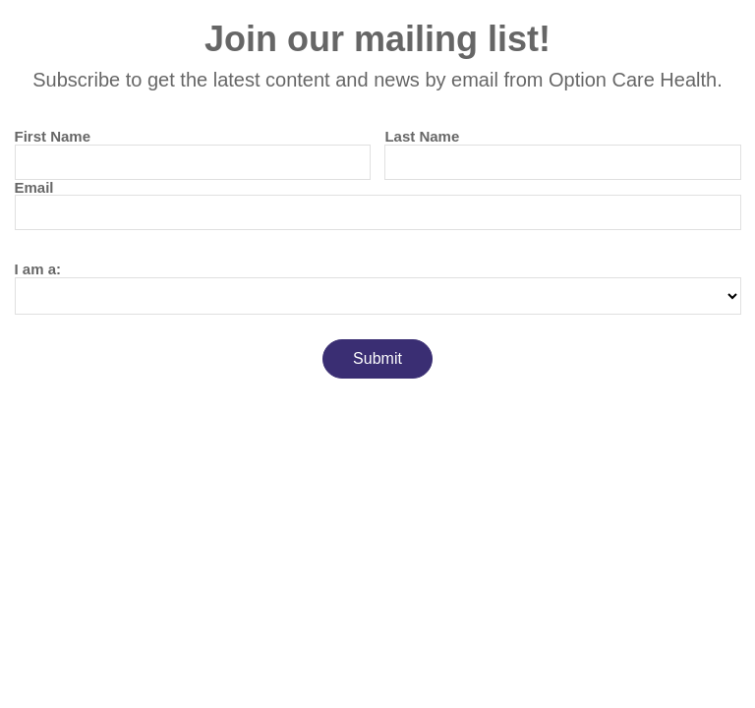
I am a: (38, 269)
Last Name (421, 136)
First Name (53, 136)
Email (34, 187)
